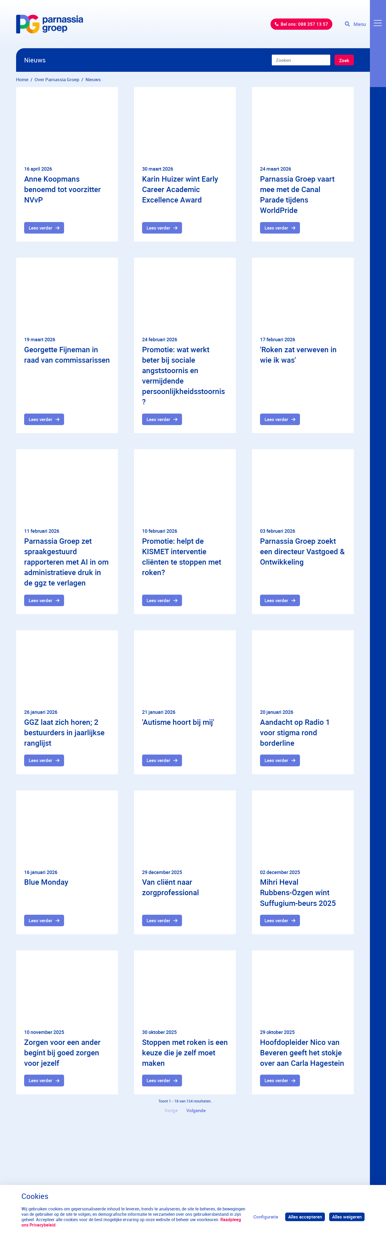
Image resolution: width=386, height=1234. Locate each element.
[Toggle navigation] (365, 24)
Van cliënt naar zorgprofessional (170, 887)
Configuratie (265, 1217)
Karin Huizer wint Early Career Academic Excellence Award (180, 189)
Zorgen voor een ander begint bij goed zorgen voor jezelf (62, 1052)
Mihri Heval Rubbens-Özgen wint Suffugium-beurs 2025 (298, 892)
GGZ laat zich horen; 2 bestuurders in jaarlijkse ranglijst (64, 732)
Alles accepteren (305, 1217)
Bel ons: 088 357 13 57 (304, 24)
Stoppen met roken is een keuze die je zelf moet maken (185, 1052)
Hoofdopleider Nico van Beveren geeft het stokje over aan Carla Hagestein (302, 1052)
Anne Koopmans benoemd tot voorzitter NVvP (62, 189)
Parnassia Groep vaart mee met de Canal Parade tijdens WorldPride (297, 194)
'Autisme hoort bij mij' (178, 722)
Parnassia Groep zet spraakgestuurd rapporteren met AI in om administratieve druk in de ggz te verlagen (66, 562)
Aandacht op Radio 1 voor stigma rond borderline (295, 732)
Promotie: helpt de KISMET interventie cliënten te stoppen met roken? (181, 556)
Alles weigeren (347, 1217)
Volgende (196, 1110)
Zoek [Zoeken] (344, 60)
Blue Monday (46, 882)
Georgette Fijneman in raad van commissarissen (67, 354)
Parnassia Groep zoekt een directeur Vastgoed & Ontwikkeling (302, 551)
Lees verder (40, 228)
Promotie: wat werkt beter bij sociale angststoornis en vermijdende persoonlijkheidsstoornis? (183, 375)
